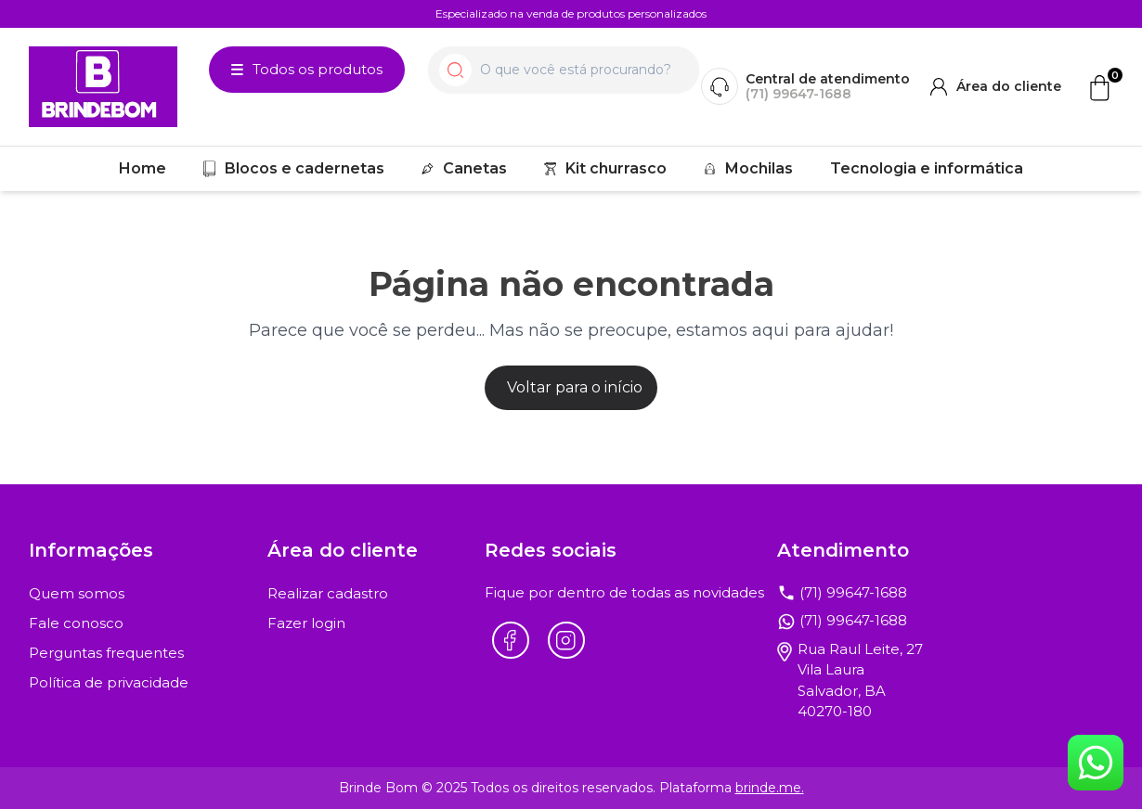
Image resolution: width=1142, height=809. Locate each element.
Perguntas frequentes (106, 652)
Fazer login (306, 623)
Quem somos (76, 593)
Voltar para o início (574, 387)
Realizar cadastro (327, 593)
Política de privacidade (108, 682)
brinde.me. (769, 787)
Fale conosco (76, 623)
